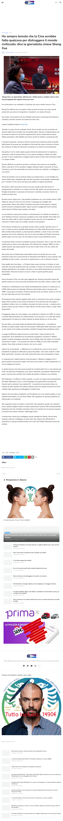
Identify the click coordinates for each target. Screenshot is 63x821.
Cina (10, 32)
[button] (2, 2)
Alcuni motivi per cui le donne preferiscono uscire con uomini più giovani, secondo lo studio (36, 600)
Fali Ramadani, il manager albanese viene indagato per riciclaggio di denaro (34, 584)
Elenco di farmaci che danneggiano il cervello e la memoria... (30, 576)
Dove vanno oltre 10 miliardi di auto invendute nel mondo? (29, 552)
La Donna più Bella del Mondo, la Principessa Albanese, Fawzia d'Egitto (31, 759)
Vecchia (58, 473)
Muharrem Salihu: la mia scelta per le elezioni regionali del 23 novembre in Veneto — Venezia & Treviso (35, 790)
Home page (5, 32)
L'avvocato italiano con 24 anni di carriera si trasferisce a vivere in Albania (31, 798)
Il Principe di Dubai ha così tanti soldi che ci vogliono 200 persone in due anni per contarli (36, 545)
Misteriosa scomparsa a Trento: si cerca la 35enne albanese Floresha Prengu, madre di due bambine (35, 806)
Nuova (4, 473)
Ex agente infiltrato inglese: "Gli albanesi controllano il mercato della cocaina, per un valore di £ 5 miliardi (36, 592)
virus (17, 452)
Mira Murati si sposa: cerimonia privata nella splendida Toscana (29, 751)
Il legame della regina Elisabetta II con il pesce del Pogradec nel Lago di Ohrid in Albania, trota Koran (36, 783)
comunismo (12, 452)
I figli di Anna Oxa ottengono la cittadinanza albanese (26, 767)
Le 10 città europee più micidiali (22, 560)
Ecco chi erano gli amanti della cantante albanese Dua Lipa (30, 568)
